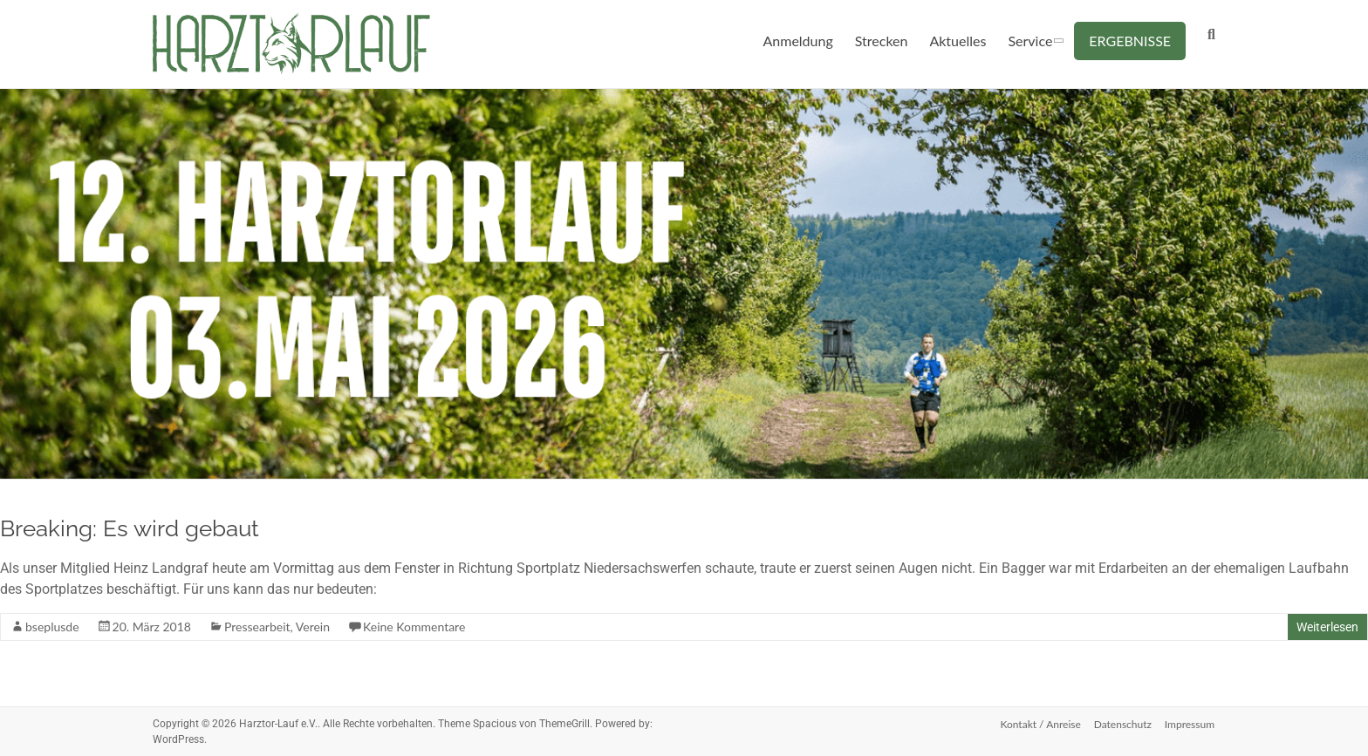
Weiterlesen (1327, 627)
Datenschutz (1123, 723)
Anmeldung (798, 40)
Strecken (881, 40)
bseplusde (52, 626)
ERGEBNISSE (1130, 40)
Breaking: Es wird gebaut (129, 528)
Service (1030, 40)
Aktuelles (957, 40)
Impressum (1190, 723)
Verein (313, 626)
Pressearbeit (257, 626)
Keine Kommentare (414, 626)
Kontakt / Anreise (1039, 723)
